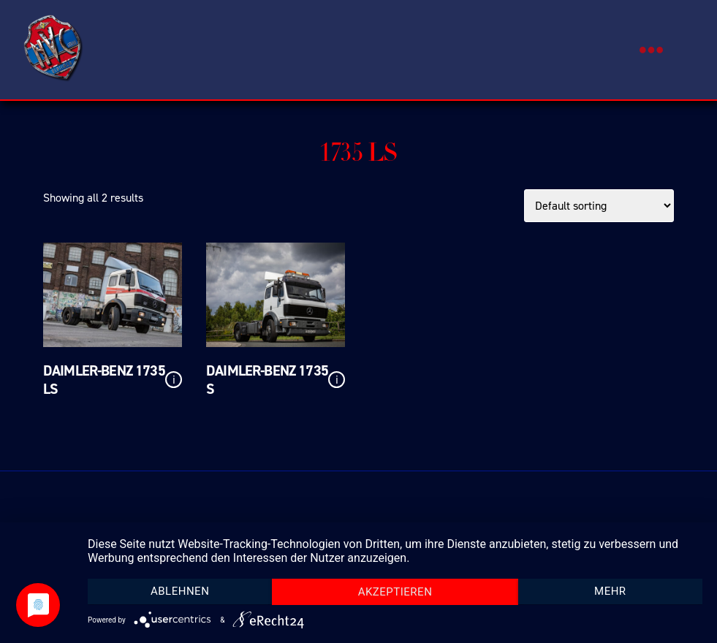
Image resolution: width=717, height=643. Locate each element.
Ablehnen (180, 591)
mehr (610, 591)
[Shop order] (599, 205)
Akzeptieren (395, 591)
